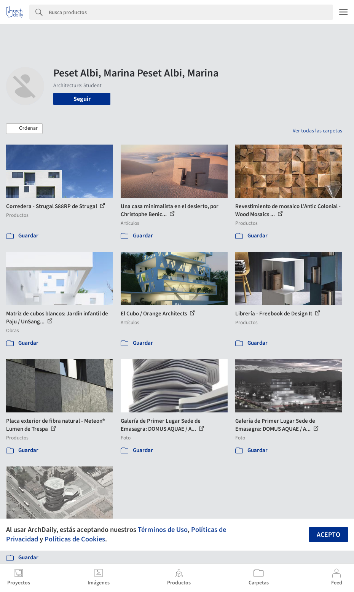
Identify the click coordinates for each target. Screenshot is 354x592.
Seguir (82, 99)
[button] (24, 128)
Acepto (328, 534)
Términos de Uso (163, 530)
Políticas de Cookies (75, 539)
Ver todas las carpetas (317, 131)
